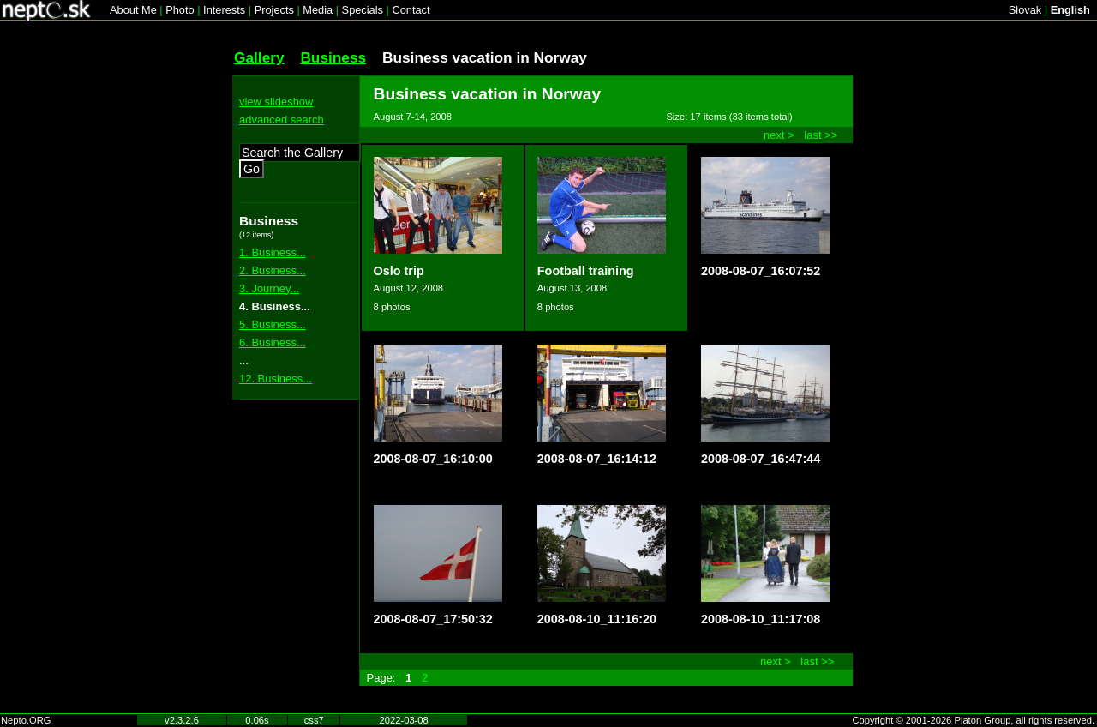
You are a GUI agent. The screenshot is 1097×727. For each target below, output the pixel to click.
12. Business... (275, 378)
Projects (274, 9)
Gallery (259, 57)
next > (779, 135)
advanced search (281, 119)
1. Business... (272, 252)
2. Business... (272, 270)
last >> (820, 135)
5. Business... (272, 324)
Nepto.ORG (26, 720)
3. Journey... (269, 288)
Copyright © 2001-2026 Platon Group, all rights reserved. (974, 720)
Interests (224, 9)
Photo (179, 9)
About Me (133, 9)
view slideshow (276, 101)
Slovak (1025, 9)
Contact (410, 9)
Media (318, 9)
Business (333, 57)
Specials (362, 9)
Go (251, 169)
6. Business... (272, 342)
